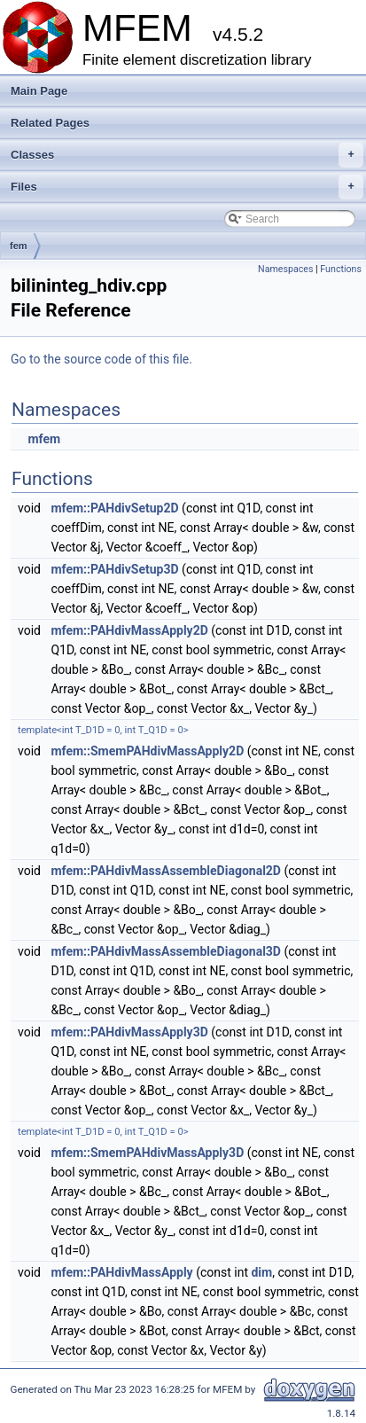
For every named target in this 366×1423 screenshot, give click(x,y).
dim (261, 1272)
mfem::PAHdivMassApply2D (129, 630)
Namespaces (285, 269)
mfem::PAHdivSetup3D (114, 569)
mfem (43, 439)
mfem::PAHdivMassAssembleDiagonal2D (166, 871)
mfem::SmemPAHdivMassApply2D (147, 751)
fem (18, 245)
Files (187, 187)
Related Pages (50, 122)
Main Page (39, 91)
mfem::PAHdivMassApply (121, 1272)
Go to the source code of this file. (101, 359)
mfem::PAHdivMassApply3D (129, 1032)
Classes (187, 155)
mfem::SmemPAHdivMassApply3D (147, 1152)
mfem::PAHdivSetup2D (114, 508)
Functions (341, 269)
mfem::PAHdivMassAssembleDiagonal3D (166, 951)
